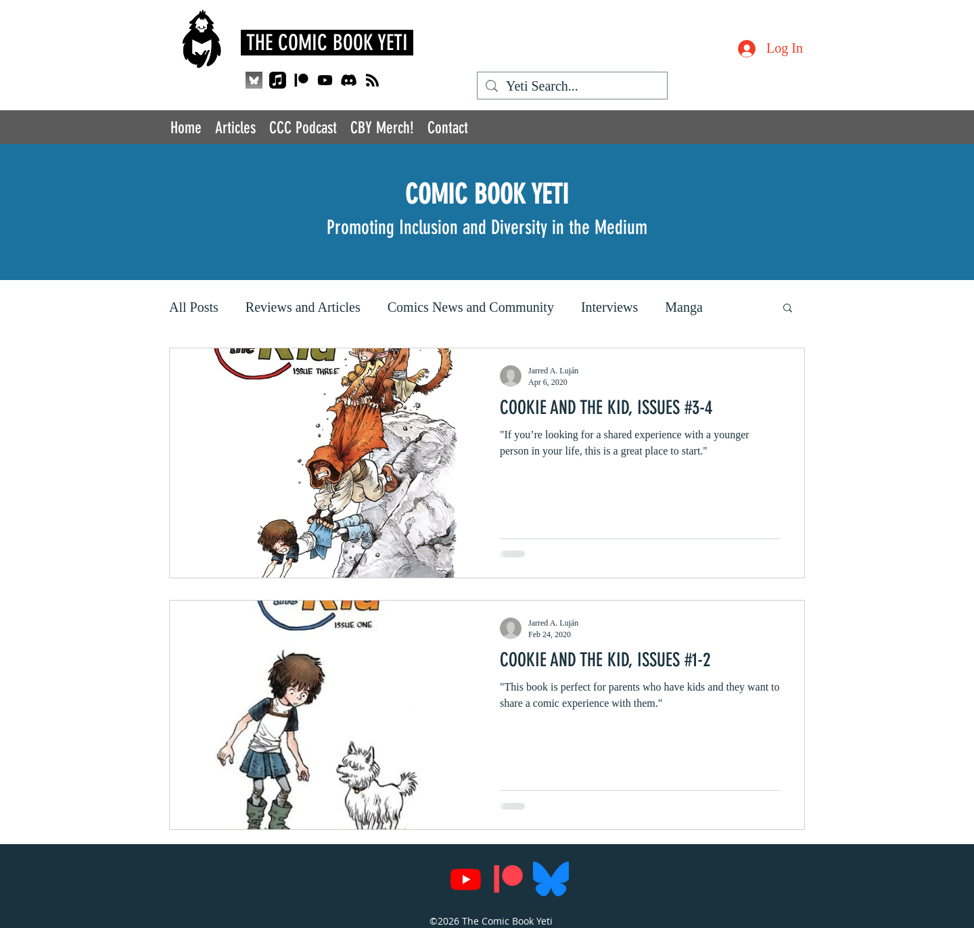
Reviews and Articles (303, 307)
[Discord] (348, 80)
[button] (787, 309)
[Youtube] (325, 80)
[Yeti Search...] (572, 86)
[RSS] (372, 80)
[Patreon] (301, 80)
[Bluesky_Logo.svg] (551, 879)
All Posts (193, 307)
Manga (684, 307)
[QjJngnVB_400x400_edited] (254, 80)
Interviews (609, 307)
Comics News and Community (471, 307)
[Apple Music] (277, 80)
